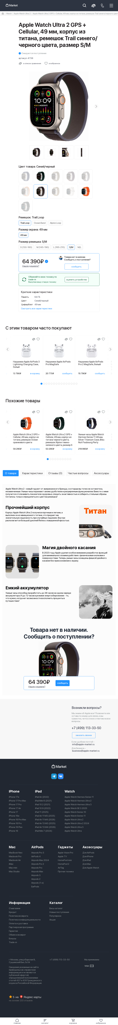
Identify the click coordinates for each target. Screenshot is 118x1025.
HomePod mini (65, 860)
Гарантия (13, 931)
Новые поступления (59, 912)
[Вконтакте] (60, 776)
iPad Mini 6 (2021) (43, 800)
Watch (70, 791)
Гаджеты (65, 847)
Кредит (13, 912)
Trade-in (13, 942)
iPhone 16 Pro (15, 823)
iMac (11, 864)
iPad (38, 791)
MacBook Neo (15, 852)
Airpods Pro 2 (37, 864)
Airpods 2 (35, 879)
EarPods (35, 886)
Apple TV (62, 856)
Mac (12, 847)
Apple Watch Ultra (73, 831)
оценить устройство (76, 279)
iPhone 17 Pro (15, 804)
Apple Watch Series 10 (75, 812)
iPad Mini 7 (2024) (43, 831)
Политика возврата (18, 916)
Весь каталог (56, 908)
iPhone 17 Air (15, 808)
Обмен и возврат (17, 934)
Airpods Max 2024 (40, 860)
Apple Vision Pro (65, 852)
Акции (52, 919)
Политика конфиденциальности (24, 919)
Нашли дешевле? (30, 266)
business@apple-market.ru (85, 751)
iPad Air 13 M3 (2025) (45, 823)
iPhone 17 (13, 812)
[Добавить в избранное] (52, 63)
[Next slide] (96, 106)
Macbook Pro (15, 856)
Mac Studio (14, 871)
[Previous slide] (8, 349)
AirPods (37, 847)
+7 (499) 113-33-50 (86, 728)
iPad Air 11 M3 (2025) (45, 815)
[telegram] (54, 776)
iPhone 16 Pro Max (17, 819)
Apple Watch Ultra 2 (74, 819)
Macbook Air (15, 860)
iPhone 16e (14, 815)
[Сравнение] (33, 339)
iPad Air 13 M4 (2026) (45, 827)
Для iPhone (88, 856)
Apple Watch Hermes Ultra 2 (78, 800)
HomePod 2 (63, 864)
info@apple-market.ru (83, 744)
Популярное (55, 916)
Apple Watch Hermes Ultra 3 (78, 804)
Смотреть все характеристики (36, 308)
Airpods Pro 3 (37, 852)
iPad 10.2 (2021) (42, 804)
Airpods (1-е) (37, 882)
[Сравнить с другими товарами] (30, 63)
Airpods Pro (36, 867)
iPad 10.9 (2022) (43, 808)
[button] (45, 1021)
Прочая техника (66, 871)
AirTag (61, 867)
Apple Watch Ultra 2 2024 (77, 823)
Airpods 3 (35, 875)
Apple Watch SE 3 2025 (76, 808)
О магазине (14, 908)
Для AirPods (88, 852)
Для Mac (87, 864)
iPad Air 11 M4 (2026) (45, 819)
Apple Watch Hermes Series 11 (79, 797)
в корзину (35, 373)
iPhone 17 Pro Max (17, 800)
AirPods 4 (36, 856)
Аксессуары (92, 847)
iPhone (14, 791)
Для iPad (87, 860)
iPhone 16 (13, 831)
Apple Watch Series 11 (75, 815)
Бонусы (12, 938)
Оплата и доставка (18, 923)
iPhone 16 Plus (15, 827)
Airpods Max (37, 871)
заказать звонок (84, 735)
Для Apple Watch (91, 867)
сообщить (76, 266)
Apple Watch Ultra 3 (74, 827)
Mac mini (13, 867)
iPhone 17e (14, 797)
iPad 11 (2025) (42, 812)
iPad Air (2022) (42, 797)
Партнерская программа (21, 927)
